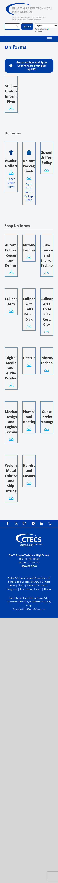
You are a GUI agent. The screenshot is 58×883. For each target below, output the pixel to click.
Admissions (26, 589)
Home (12, 585)
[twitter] (16, 523)
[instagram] (24, 523)
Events (37, 589)
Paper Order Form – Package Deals (29, 192)
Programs (12, 589)
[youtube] (33, 523)
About (21, 585)
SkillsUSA (13, 577)
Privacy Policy (43, 598)
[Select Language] (46, 25)
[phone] (50, 523)
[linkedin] (41, 523)
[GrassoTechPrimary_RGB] (29, 4)
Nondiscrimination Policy (17, 601)
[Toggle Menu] (49, 38)
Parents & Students (37, 585)
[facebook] (7, 523)
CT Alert (46, 581)
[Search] (12, 26)
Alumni (47, 589)
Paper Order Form (11, 182)
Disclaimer (31, 598)
